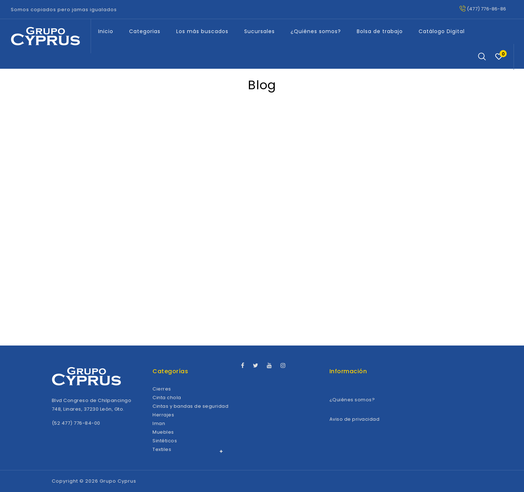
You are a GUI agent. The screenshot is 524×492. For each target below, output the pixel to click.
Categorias (144, 31)
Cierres (161, 388)
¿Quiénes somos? (316, 31)
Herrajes (163, 414)
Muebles (163, 432)
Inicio (105, 31)
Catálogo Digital (442, 31)
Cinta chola (166, 397)
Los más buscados (202, 31)
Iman (158, 423)
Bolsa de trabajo (380, 31)
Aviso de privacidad (354, 419)
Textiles (161, 449)
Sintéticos (164, 440)
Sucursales (259, 31)
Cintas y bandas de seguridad (190, 406)
